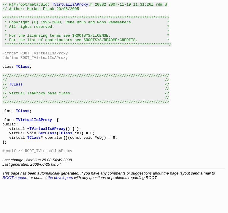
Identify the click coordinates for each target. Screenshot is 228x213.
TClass (23, 79)
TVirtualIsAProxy (70, 5)
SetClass (48, 159)
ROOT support (15, 208)
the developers (60, 208)
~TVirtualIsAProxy (46, 154)
